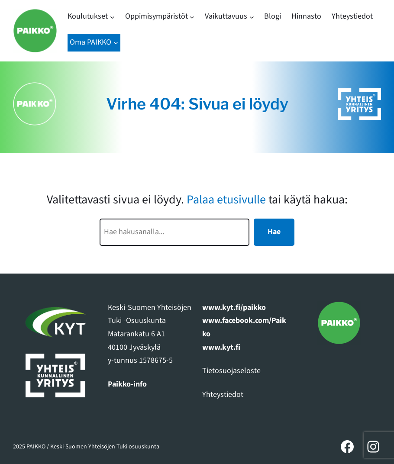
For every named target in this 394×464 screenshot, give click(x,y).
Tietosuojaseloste (231, 370)
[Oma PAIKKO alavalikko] (115, 42)
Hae (274, 231)
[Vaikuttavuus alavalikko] (251, 16)
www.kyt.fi (221, 347)
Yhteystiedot (222, 394)
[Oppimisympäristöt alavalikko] (192, 16)
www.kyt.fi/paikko (234, 307)
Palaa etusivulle (226, 199)
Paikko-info (127, 384)
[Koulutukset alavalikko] (112, 16)
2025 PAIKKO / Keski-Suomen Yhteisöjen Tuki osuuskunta (86, 446)
